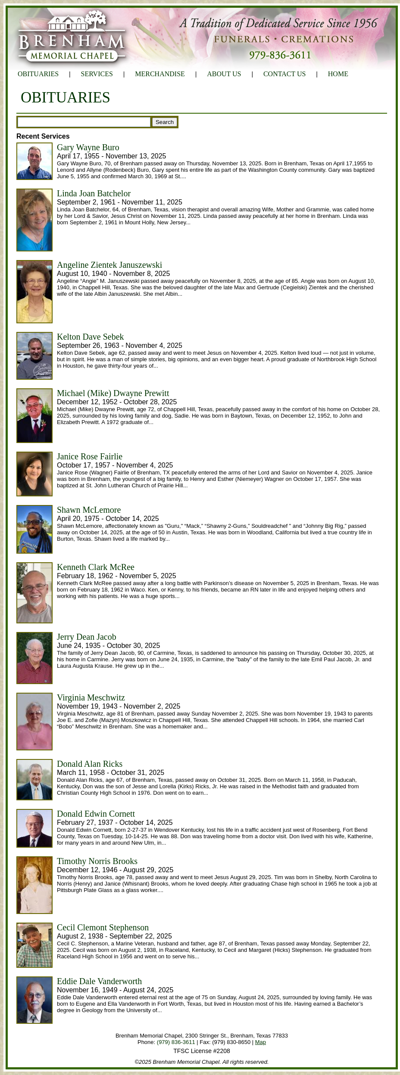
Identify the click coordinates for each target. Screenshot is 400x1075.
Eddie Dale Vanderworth (99, 981)
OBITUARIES (38, 73)
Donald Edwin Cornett (96, 813)
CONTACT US (284, 73)
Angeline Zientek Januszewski (109, 265)
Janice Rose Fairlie (89, 456)
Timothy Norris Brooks (97, 861)
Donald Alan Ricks (89, 763)
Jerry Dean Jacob (86, 636)
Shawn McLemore (89, 509)
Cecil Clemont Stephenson (103, 927)
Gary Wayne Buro (88, 147)
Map (260, 1042)
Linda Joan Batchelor (94, 193)
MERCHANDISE (160, 73)
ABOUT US (224, 73)
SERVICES (97, 73)
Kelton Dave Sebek (90, 336)
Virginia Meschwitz (91, 697)
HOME (338, 73)
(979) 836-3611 (176, 1042)
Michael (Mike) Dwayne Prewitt (113, 393)
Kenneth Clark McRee (95, 567)
